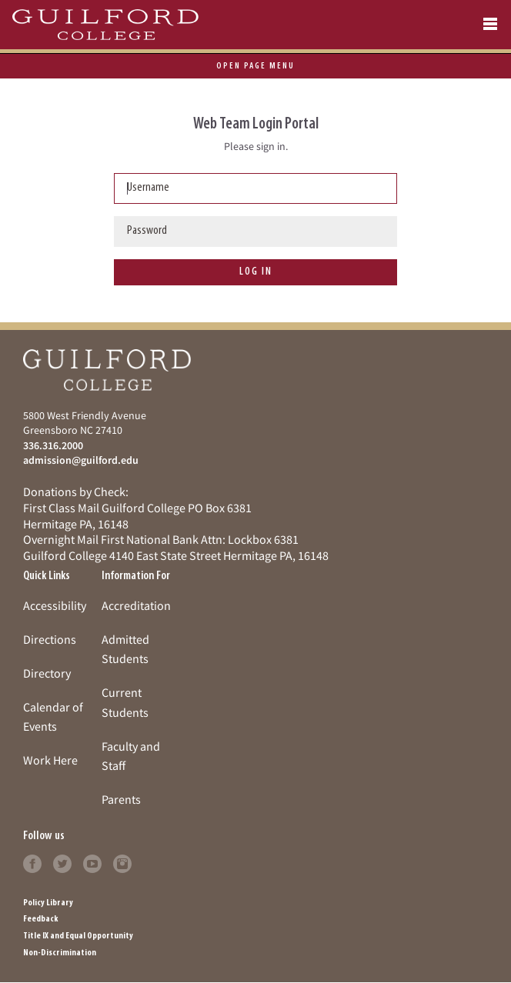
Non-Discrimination (59, 953)
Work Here (50, 760)
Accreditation (136, 605)
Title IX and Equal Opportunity (78, 936)
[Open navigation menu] (490, 24)
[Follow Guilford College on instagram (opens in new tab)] (122, 862)
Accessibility (54, 605)
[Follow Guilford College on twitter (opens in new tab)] (62, 862)
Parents (121, 799)
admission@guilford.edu (81, 460)
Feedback (40, 919)
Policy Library (48, 903)
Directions (49, 639)
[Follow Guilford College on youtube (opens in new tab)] (92, 862)
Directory (47, 673)
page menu (255, 66)
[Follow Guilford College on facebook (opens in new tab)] (32, 862)
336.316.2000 (53, 445)
